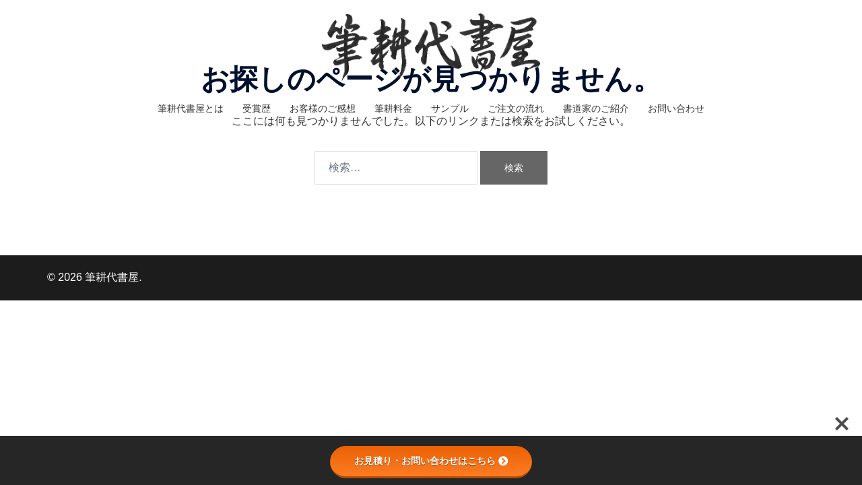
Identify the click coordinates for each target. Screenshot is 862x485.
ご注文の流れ (516, 108)
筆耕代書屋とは (191, 108)
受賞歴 (256, 108)
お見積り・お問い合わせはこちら (431, 461)
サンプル (450, 108)
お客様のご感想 (323, 108)
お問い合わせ (676, 108)
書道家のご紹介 (596, 108)
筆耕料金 (393, 108)
